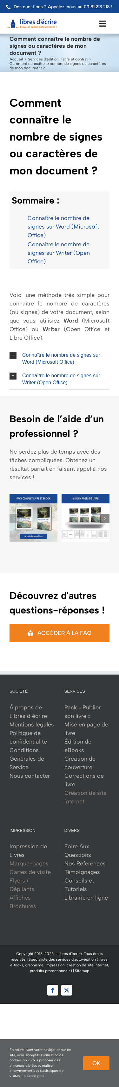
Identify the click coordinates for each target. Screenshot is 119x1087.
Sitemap (82, 971)
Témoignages (82, 872)
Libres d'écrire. (70, 954)
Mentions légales (32, 724)
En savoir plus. (33, 1076)
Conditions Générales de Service (27, 759)
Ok (96, 1063)
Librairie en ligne (86, 897)
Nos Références (85, 863)
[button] (59, 359)
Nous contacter (30, 775)
